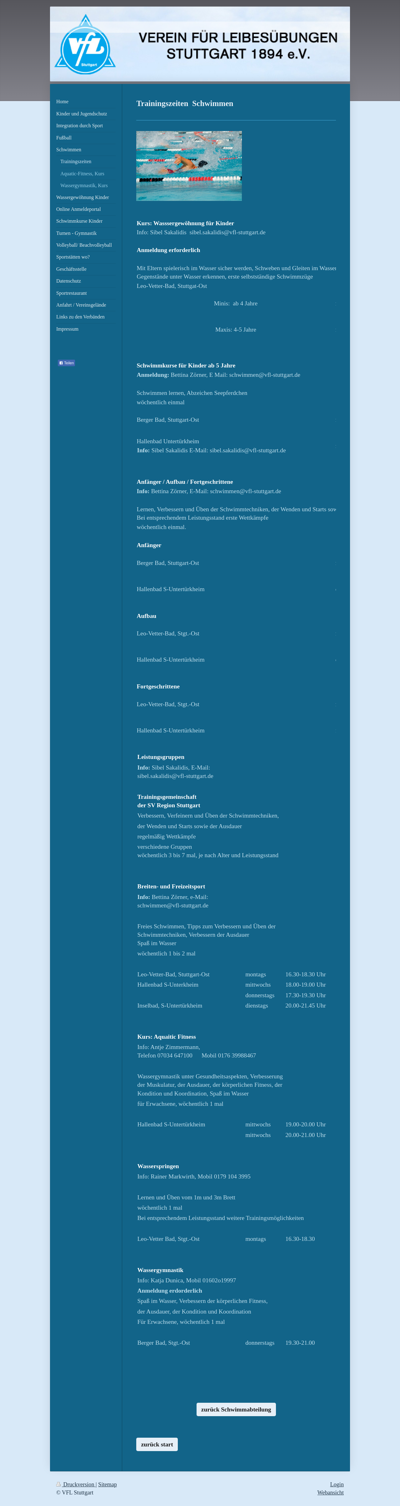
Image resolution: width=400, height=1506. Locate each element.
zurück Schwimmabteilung (236, 1409)
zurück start (157, 1444)
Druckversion (76, 1484)
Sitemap (107, 1484)
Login (337, 1484)
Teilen (66, 363)
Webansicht (331, 1492)
